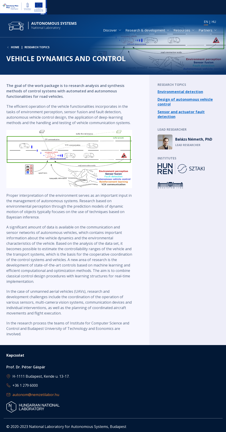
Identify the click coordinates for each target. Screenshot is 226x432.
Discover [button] (110, 30)
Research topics (36, 47)
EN (206, 21)
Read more (189, 92)
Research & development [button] (145, 30)
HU (213, 21)
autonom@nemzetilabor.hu (35, 394)
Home (15, 47)
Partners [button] (205, 30)
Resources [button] (181, 30)
